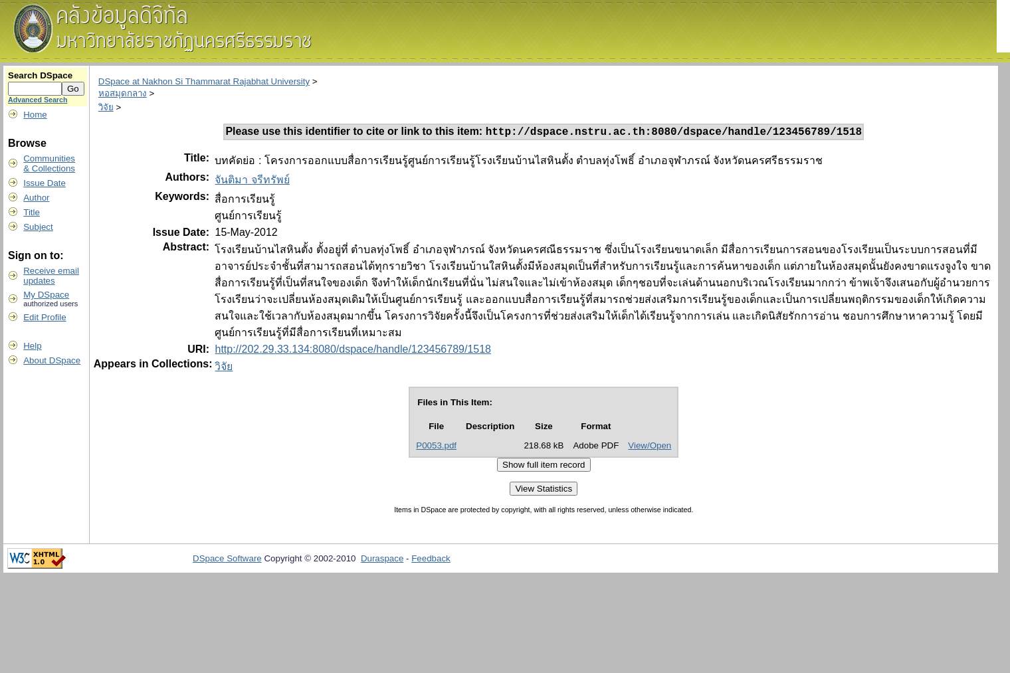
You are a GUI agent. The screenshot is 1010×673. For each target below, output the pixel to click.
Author (36, 198)
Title (31, 212)
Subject (37, 227)
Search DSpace (40, 75)
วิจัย (106, 107)
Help (32, 346)
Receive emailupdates (51, 276)
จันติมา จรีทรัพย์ (252, 181)
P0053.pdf (436, 447)
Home (35, 115)
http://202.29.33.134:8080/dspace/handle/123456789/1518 (352, 351)
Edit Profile (44, 317)
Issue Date (44, 183)
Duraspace (382, 560)
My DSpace (46, 295)
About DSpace (51, 360)
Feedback (431, 560)
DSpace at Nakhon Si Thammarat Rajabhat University (204, 81)
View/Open (649, 447)
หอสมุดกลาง (122, 93)
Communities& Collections (49, 163)
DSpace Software (227, 560)
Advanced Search (37, 100)
